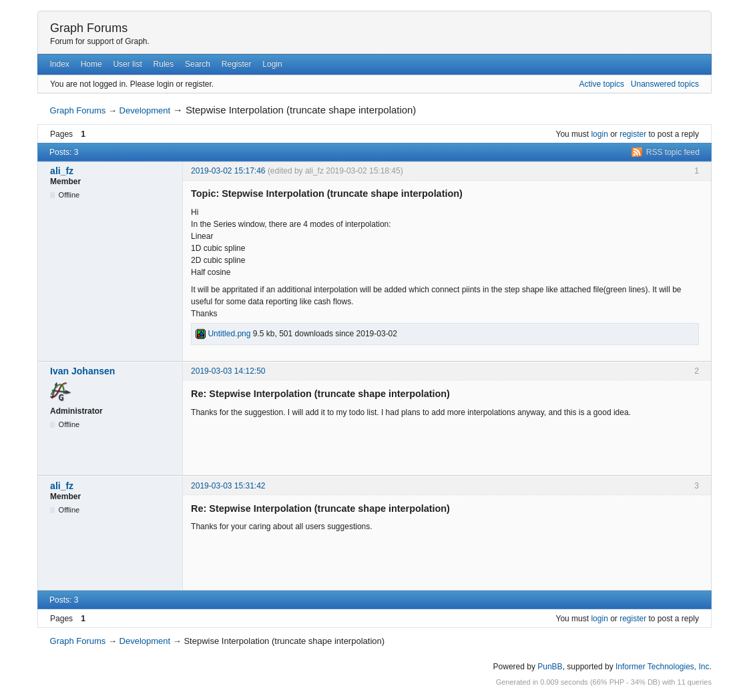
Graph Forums (89, 28)
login (599, 134)
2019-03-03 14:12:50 (228, 371)
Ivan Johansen (82, 371)
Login (272, 64)
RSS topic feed (673, 152)
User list (127, 64)
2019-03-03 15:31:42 (228, 485)
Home (91, 64)
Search (197, 64)
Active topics (601, 84)
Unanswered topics (665, 84)
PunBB (549, 666)
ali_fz (61, 170)
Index (59, 64)
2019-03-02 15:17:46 (228, 171)
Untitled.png (223, 333)
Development (145, 110)
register (632, 134)
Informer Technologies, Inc (662, 666)
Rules (164, 64)
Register (237, 64)
